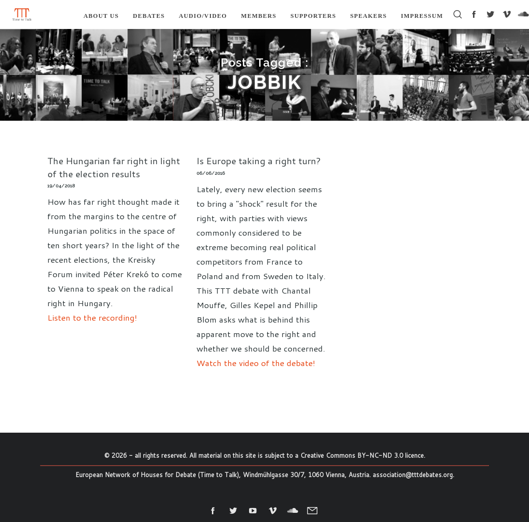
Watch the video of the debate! (255, 362)
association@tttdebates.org (413, 474)
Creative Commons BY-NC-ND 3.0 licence (362, 455)
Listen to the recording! (92, 317)
